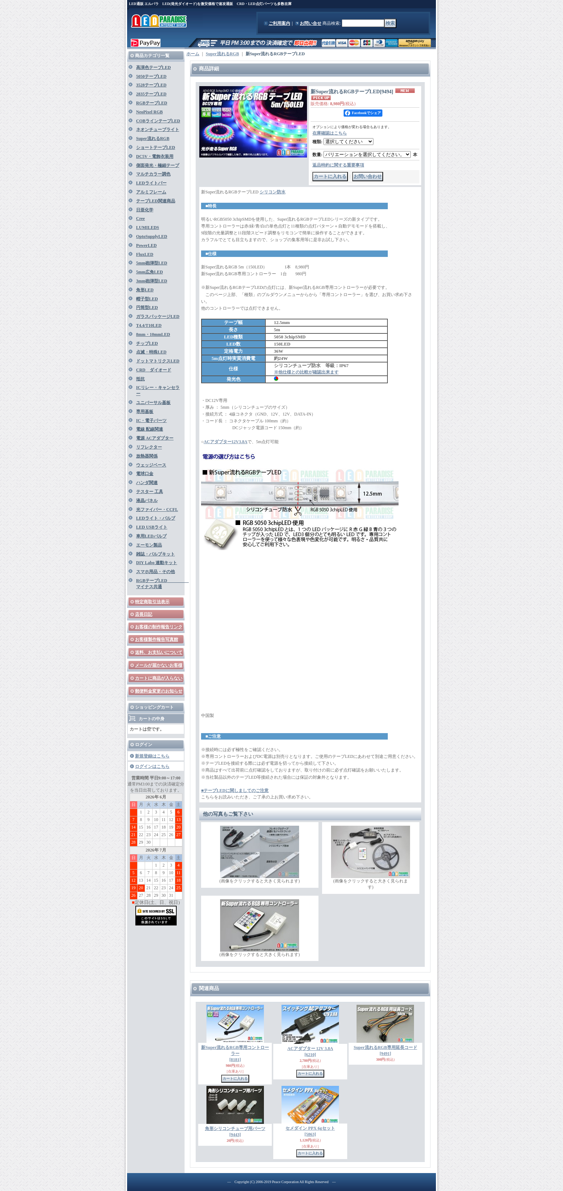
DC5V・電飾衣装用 (154, 156)
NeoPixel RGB (149, 111)
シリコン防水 (272, 191)
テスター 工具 (149, 491)
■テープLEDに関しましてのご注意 (235, 790)
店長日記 (143, 614)
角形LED (145, 289)
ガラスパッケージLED (158, 316)
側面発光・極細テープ (157, 165)
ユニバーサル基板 (153, 402)
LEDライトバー (151, 183)
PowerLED (146, 245)
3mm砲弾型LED (151, 280)
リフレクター (149, 447)
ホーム (192, 53)
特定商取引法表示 (152, 601)
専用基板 (144, 411)
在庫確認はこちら (329, 133)
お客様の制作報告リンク (158, 626)
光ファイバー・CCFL (157, 509)
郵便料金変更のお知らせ (158, 691)
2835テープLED (151, 94)
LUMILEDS (147, 227)
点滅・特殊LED (151, 352)
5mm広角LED (149, 272)
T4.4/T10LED (149, 325)
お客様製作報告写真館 (156, 639)
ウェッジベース (151, 465)
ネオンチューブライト (157, 129)
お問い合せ (310, 23)
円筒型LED (147, 307)
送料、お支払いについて (158, 652)
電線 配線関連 (149, 429)
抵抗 (140, 378)
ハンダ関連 (147, 482)
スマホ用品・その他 (155, 571)
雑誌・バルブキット (155, 554)
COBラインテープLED (158, 120)
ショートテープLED (155, 147)
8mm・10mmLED (153, 334)
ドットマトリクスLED (158, 361)
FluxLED (144, 254)
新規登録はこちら (152, 756)
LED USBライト (151, 527)
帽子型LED (147, 298)
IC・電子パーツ (151, 420)
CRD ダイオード (153, 369)
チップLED (147, 343)
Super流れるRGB (152, 138)
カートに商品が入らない (158, 678)
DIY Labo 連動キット (156, 562)
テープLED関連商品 (155, 200)
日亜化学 (144, 209)
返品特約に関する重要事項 (338, 165)
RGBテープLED (151, 102)
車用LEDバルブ (151, 536)
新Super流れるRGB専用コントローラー (235, 1053)
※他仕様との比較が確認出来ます (306, 372)
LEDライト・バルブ (155, 518)
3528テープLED (151, 85)
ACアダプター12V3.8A (225, 441)
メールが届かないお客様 (158, 665)
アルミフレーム (151, 191)
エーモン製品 (149, 545)
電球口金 (144, 473)
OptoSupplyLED (151, 236)
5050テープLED (151, 76)
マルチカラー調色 (153, 174)
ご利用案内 (279, 23)
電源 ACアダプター (154, 438)
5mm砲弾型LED (151, 263)
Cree (140, 218)
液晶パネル (147, 500)
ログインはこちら (152, 766)
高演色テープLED (153, 67)
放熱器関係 (147, 456)
